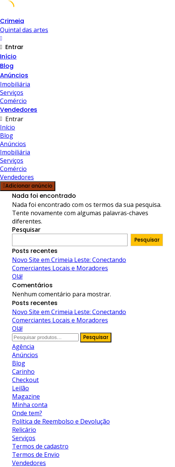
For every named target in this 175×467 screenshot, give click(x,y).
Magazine (26, 396)
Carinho (23, 371)
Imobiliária (15, 84)
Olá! (17, 276)
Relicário (24, 429)
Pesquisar (26, 229)
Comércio (13, 101)
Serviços (11, 92)
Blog (7, 66)
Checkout (25, 380)
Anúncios (14, 75)
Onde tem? (27, 413)
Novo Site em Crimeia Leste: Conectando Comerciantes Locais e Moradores (69, 264)
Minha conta (29, 405)
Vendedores (18, 109)
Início (8, 56)
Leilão (20, 388)
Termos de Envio (35, 454)
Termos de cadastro (40, 446)
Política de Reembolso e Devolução (61, 421)
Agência (23, 346)
